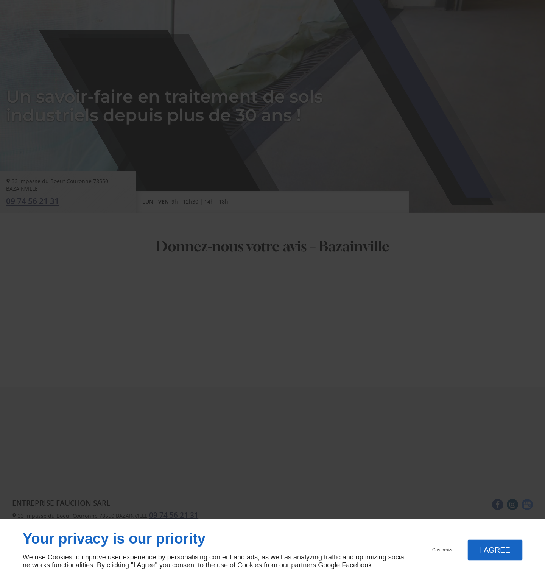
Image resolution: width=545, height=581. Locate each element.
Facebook (357, 565)
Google (329, 565)
